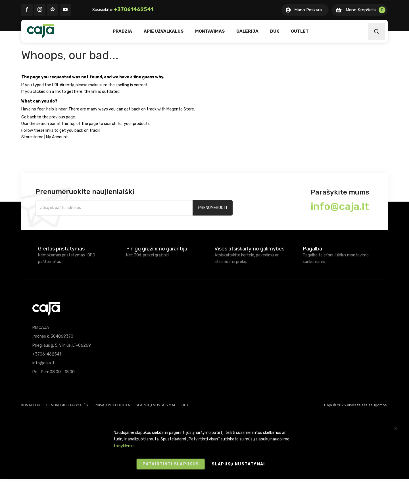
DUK (185, 405)
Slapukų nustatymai (155, 405)
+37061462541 (133, 9)
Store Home (32, 137)
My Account (57, 137)
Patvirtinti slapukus (171, 464)
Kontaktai (30, 405)
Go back (28, 117)
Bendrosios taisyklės (67, 405)
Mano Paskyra (308, 9)
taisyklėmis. (124, 446)
